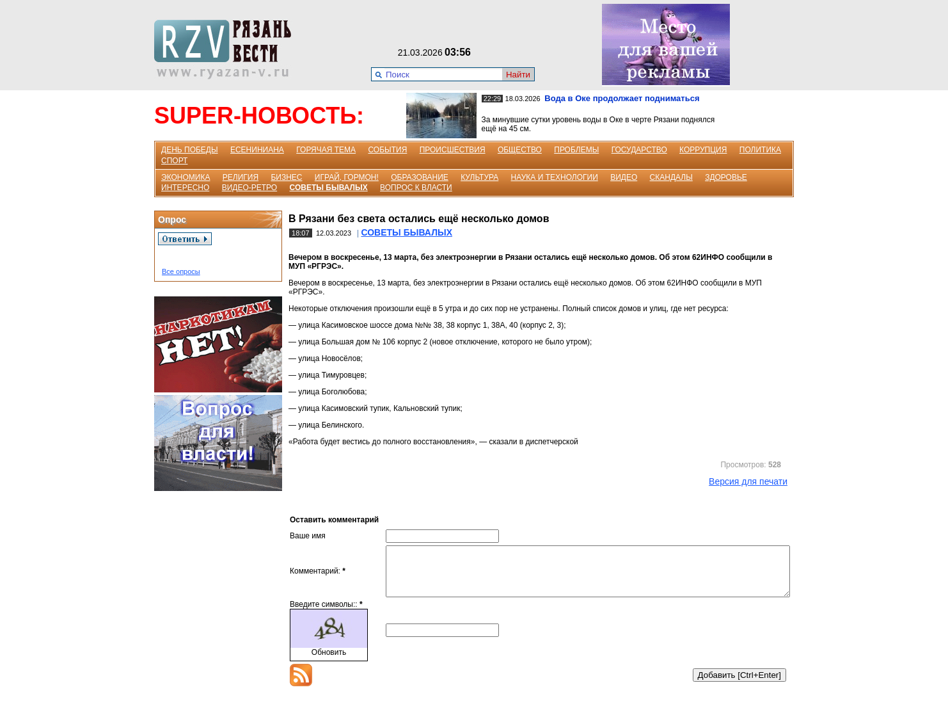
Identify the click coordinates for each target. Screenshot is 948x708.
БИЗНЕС (286, 177)
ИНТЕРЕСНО (185, 187)
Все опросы (181, 271)
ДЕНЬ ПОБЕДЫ (189, 149)
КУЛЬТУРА (479, 177)
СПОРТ (174, 160)
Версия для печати (748, 481)
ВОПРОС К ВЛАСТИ (416, 187)
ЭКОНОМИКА (185, 177)
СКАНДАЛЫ (671, 177)
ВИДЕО (623, 177)
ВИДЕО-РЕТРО (250, 187)
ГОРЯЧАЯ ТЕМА (326, 149)
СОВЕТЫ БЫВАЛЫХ (329, 187)
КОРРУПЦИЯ (703, 149)
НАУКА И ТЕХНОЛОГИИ (554, 177)
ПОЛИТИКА (760, 149)
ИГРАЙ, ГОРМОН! (347, 177)
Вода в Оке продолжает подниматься (621, 98)
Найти (518, 74)
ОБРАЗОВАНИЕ (419, 177)
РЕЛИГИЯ (240, 177)
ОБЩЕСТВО (520, 149)
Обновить (329, 661)
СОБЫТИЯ (387, 149)
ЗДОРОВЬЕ (726, 177)
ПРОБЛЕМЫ (576, 149)
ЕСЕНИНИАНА (257, 149)
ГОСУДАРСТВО (639, 149)
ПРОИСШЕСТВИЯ (453, 149)
